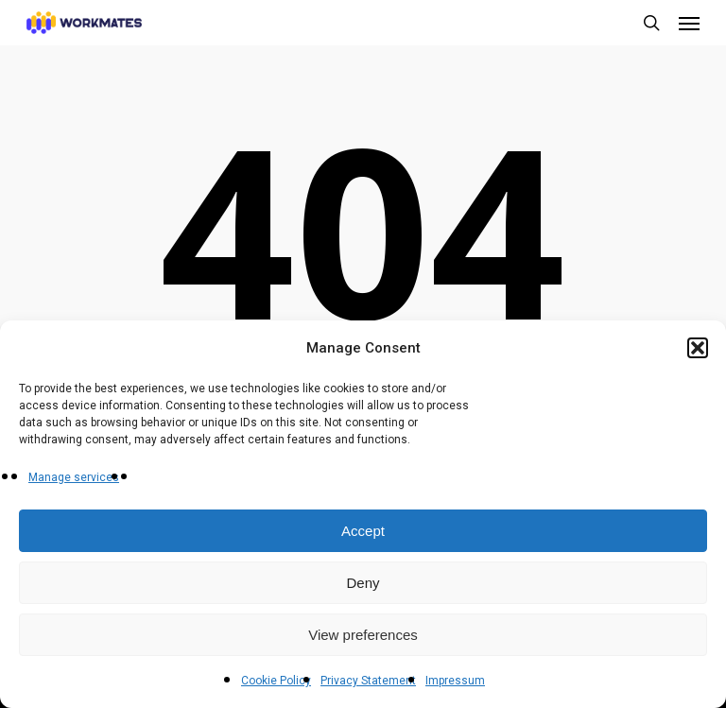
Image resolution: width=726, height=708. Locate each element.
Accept (363, 531)
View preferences (363, 635)
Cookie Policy (276, 680)
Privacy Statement (368, 680)
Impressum (455, 680)
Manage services (73, 477)
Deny (362, 583)
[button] (697, 347)
